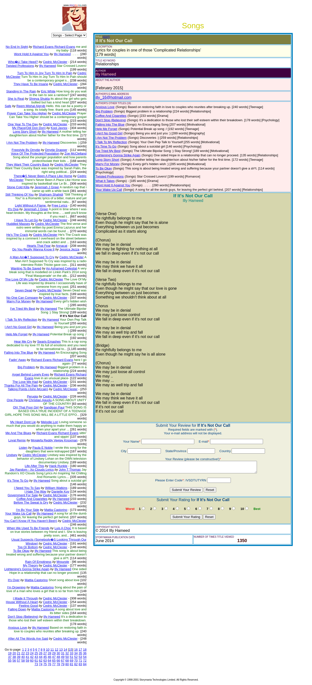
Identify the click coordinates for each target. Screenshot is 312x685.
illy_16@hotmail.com (114, 97)
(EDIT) (106, 37)
